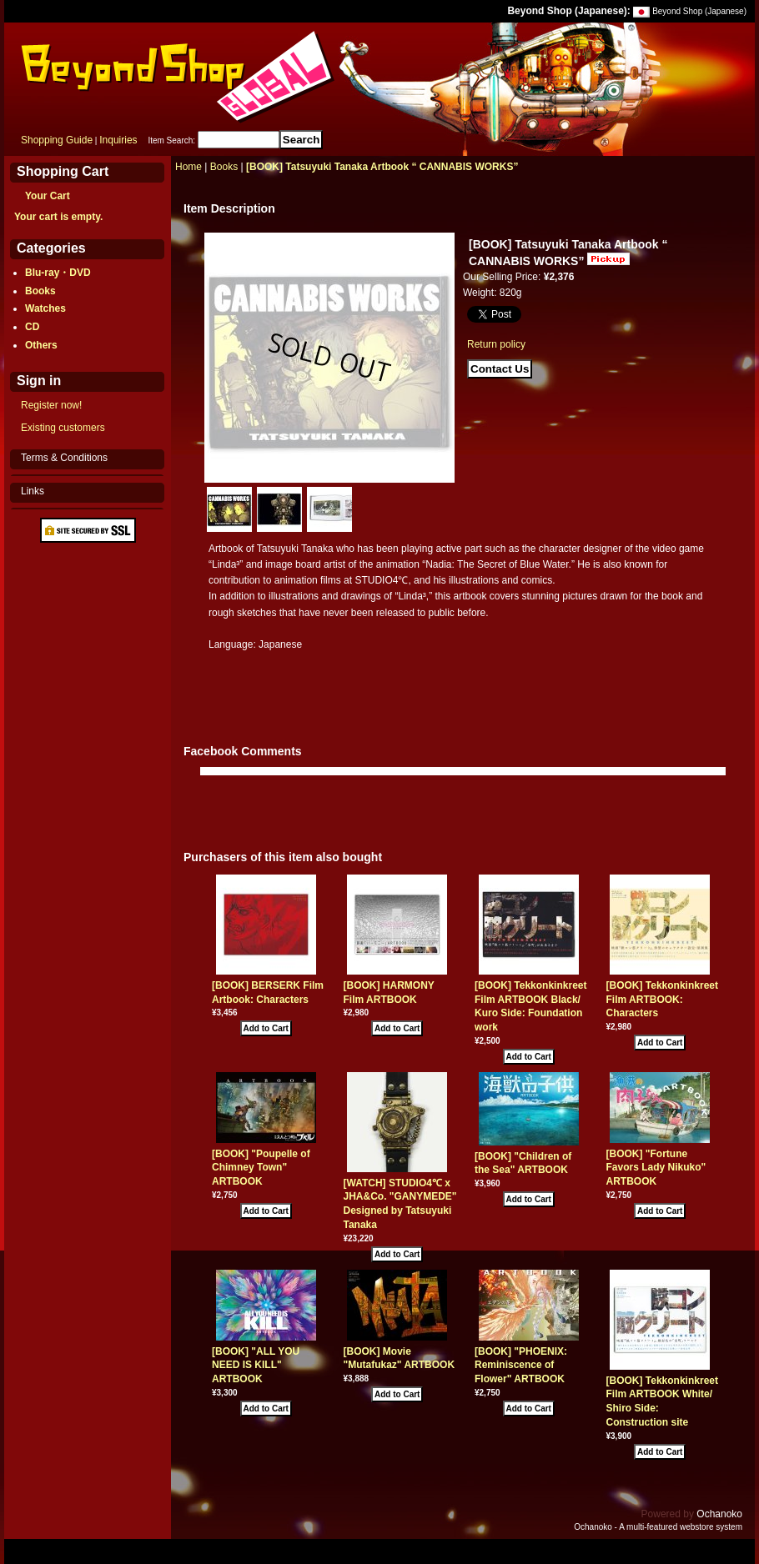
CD (32, 327)
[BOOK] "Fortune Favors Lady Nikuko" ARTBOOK (656, 1168)
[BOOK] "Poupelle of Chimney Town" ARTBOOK (261, 1168)
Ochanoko (719, 1514)
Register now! (51, 405)
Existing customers (63, 428)
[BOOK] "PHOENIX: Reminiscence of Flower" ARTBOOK (521, 1366)
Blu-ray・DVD (58, 272)
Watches (45, 308)
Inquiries (118, 140)
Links (32, 491)
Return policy (496, 344)
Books (40, 291)
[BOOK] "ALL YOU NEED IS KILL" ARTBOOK (255, 1366)
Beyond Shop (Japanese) (699, 11)
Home (188, 167)
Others (41, 345)
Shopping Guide (57, 140)
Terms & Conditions (64, 458)
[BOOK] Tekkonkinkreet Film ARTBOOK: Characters (662, 1000)
